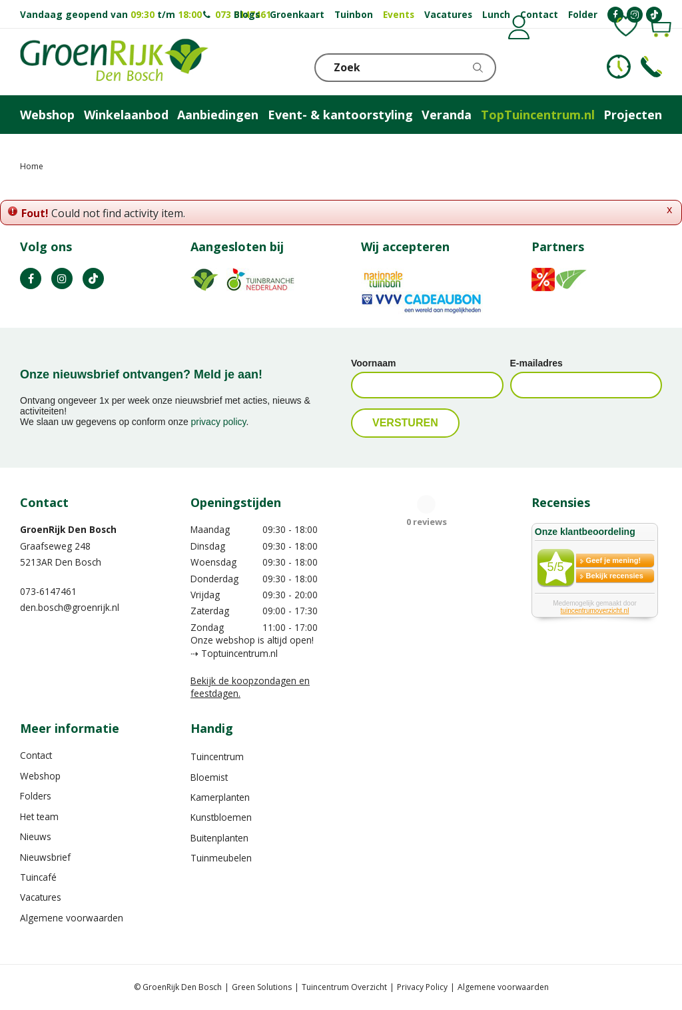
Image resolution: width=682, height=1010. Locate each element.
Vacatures (40, 897)
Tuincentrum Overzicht (344, 987)
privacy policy (218, 421)
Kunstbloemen (221, 817)
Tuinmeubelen (221, 857)
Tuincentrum (217, 756)
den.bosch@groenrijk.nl (69, 607)
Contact (36, 755)
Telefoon (651, 66)
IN (62, 278)
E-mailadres (536, 363)
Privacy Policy (422, 987)
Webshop (40, 775)
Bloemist (209, 777)
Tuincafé (38, 877)
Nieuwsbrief (45, 857)
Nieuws (35, 836)
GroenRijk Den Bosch (68, 529)
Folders (35, 795)
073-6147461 (48, 591)
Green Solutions (262, 987)
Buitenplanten (219, 837)
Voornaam (373, 363)
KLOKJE (619, 66)
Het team (39, 816)
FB (30, 278)
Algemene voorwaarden (71, 917)
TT (93, 278)
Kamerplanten (220, 797)
